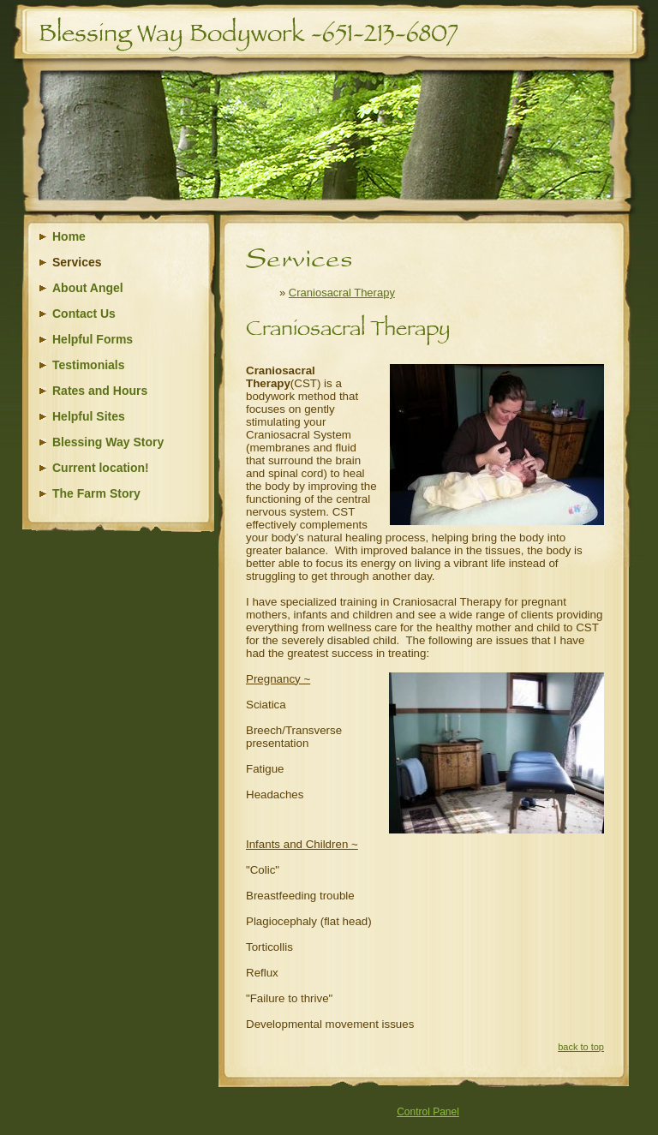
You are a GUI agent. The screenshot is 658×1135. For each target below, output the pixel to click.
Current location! (100, 468)
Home (69, 236)
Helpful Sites (88, 416)
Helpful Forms (92, 339)
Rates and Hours (99, 390)
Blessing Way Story (108, 442)
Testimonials (88, 365)
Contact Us (84, 313)
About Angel (87, 288)
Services (77, 262)
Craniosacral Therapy (342, 292)
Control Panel (428, 1112)
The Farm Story (96, 493)
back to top (581, 1047)
